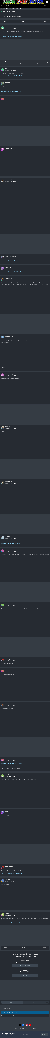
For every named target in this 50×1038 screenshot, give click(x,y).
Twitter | (10, 8)
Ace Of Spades (9, 659)
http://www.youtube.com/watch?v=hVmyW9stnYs (11, 36)
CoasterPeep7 (5, 15)
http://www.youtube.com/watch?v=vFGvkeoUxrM (11, 75)
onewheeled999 (9, 179)
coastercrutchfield (9, 759)
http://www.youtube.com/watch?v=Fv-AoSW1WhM (11, 763)
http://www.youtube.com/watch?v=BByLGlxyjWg (11, 922)
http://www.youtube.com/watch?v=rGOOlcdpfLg (11, 543)
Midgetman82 (8, 426)
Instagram (22, 8)
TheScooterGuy (9, 148)
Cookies (34, 1028)
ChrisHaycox (8, 267)
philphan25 (8, 879)
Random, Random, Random (16, 16)
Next (45, 21)
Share (12, 1002)
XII (5, 604)
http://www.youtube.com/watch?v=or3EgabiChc (11, 260)
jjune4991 (7, 775)
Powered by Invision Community (25, 1030)
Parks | (7, 8)
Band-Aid (7, 98)
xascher (7, 913)
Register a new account (25, 965)
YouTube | (18, 8)
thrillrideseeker (9, 336)
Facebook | (14, 8)
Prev (5, 21)
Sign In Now (24, 975)
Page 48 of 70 (25, 21)
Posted (10, 28)
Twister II (7, 536)
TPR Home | (3, 8)
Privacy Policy (22, 1028)
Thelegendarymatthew (11, 256)
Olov (6, 68)
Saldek (6, 811)
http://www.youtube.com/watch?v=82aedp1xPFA (11, 873)
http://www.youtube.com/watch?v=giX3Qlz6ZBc (11, 271)
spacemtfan (8, 27)
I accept (44, 1034)
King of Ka (7, 550)
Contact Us (28, 1028)
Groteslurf (7, 82)
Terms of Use (5, 1034)
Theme (16, 1028)
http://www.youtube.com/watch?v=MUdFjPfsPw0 (11, 91)
